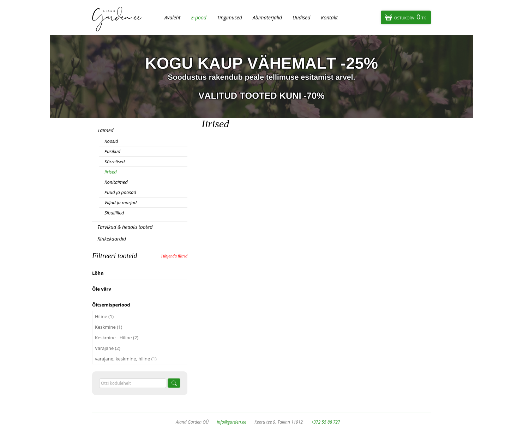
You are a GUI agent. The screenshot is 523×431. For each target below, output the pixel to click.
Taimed (105, 130)
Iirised (110, 172)
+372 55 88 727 (325, 422)
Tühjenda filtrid (174, 256)
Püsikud (112, 151)
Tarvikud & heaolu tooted (124, 227)
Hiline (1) (104, 316)
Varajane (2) (107, 348)
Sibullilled (114, 213)
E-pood (198, 17)
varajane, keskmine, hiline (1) (126, 359)
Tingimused (229, 17)
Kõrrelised (114, 161)
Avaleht (172, 17)
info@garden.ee (231, 422)
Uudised (301, 17)
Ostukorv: (410, 17)
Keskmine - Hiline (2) (116, 337)
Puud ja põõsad (120, 192)
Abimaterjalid (267, 17)
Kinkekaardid (111, 238)
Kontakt (329, 17)
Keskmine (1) (108, 327)
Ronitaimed (116, 182)
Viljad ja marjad (120, 202)
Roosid (111, 141)
